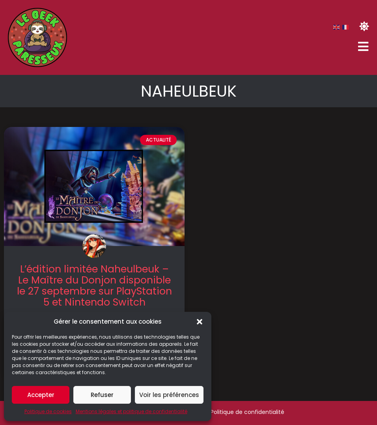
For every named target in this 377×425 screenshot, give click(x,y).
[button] (199, 322)
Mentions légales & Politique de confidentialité (220, 412)
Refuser (102, 395)
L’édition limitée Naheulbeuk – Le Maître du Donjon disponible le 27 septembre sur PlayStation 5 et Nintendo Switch (94, 285)
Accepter (40, 395)
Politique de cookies (48, 411)
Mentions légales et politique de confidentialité (131, 411)
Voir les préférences (169, 395)
